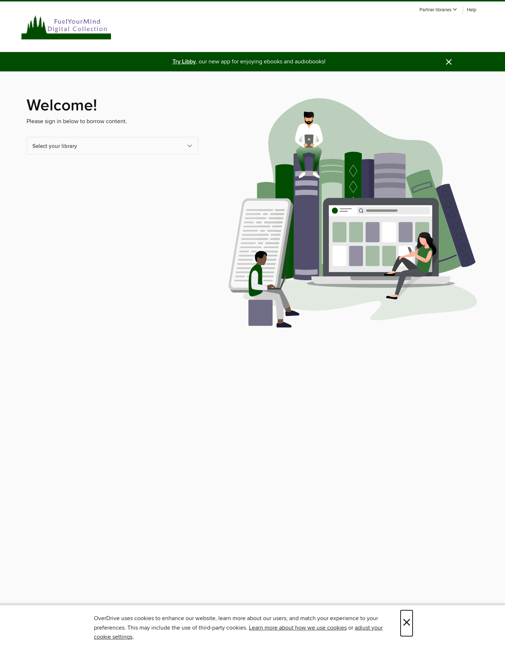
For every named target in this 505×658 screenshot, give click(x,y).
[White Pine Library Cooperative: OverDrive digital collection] (66, 25)
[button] (438, 10)
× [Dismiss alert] (449, 62)
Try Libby (184, 62)
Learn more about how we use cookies (298, 627)
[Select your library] (112, 145)
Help (471, 10)
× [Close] (406, 623)
